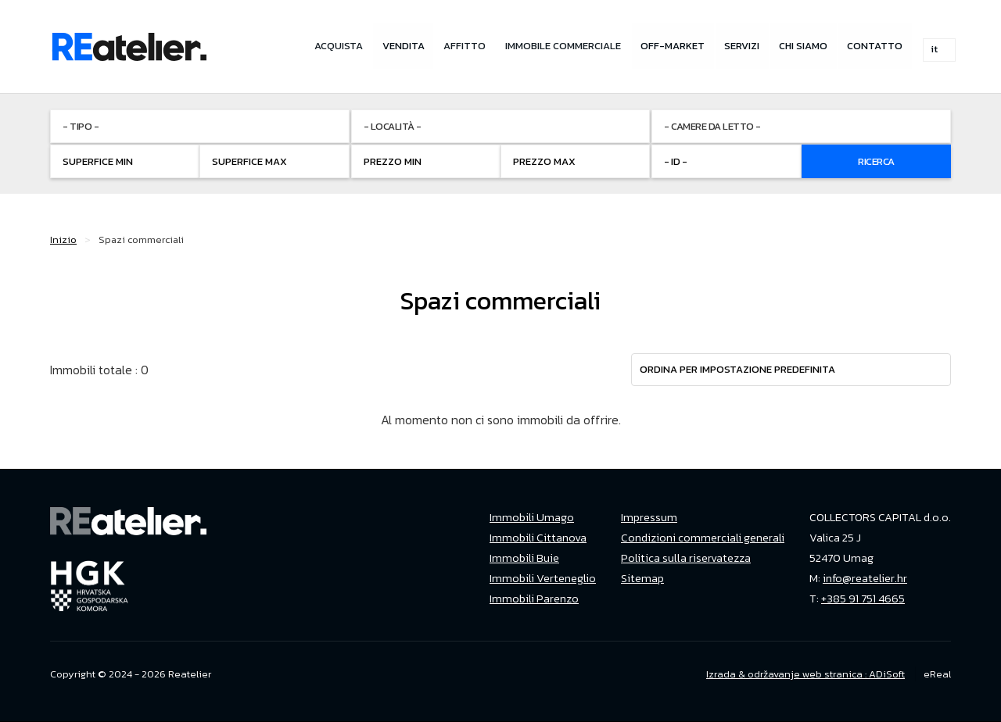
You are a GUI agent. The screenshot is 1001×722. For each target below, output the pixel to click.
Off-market (670, 46)
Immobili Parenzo (534, 598)
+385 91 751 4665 (863, 598)
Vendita (398, 46)
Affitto (461, 46)
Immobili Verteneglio (543, 578)
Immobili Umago (532, 517)
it (939, 47)
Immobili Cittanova (538, 537)
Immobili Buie (524, 558)
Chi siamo (802, 46)
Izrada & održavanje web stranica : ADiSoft (805, 674)
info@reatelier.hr (865, 578)
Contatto (874, 46)
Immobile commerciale (560, 46)
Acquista (332, 46)
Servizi (740, 46)
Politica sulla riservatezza (686, 558)
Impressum (649, 517)
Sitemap (642, 578)
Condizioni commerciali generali (702, 537)
